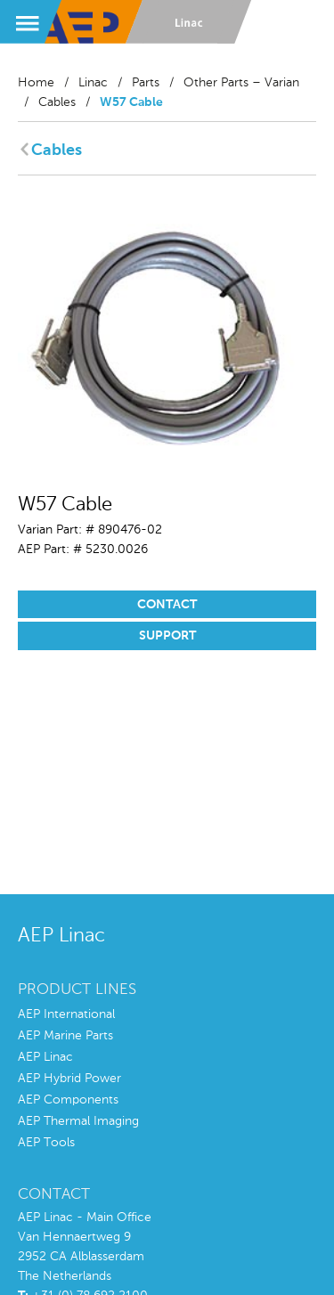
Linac (93, 83)
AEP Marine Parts (65, 1036)
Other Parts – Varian (241, 83)
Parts (145, 83)
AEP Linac (45, 1057)
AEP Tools (46, 1142)
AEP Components (68, 1100)
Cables (57, 102)
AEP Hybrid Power (69, 1078)
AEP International (66, 1014)
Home (36, 83)
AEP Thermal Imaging (78, 1121)
